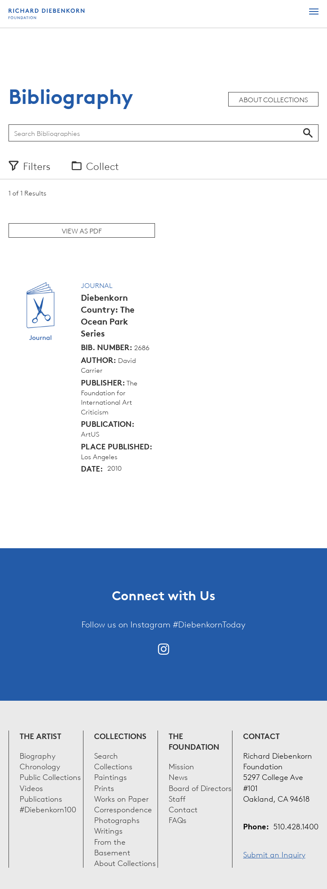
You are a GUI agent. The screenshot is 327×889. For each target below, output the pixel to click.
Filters (36, 166)
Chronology (40, 765)
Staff (177, 798)
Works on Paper (121, 798)
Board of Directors (200, 787)
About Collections (273, 99)
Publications (41, 798)
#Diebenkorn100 (48, 808)
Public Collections (50, 776)
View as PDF (82, 230)
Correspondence (123, 808)
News (178, 776)
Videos (31, 787)
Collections (120, 736)
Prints (104, 787)
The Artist (40, 736)
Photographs (117, 819)
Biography (37, 755)
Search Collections (113, 760)
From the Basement (112, 846)
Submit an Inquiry (274, 854)
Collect (102, 166)
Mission (181, 765)
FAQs (177, 819)
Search (308, 133)
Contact (183, 808)
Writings (108, 830)
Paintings (110, 776)
